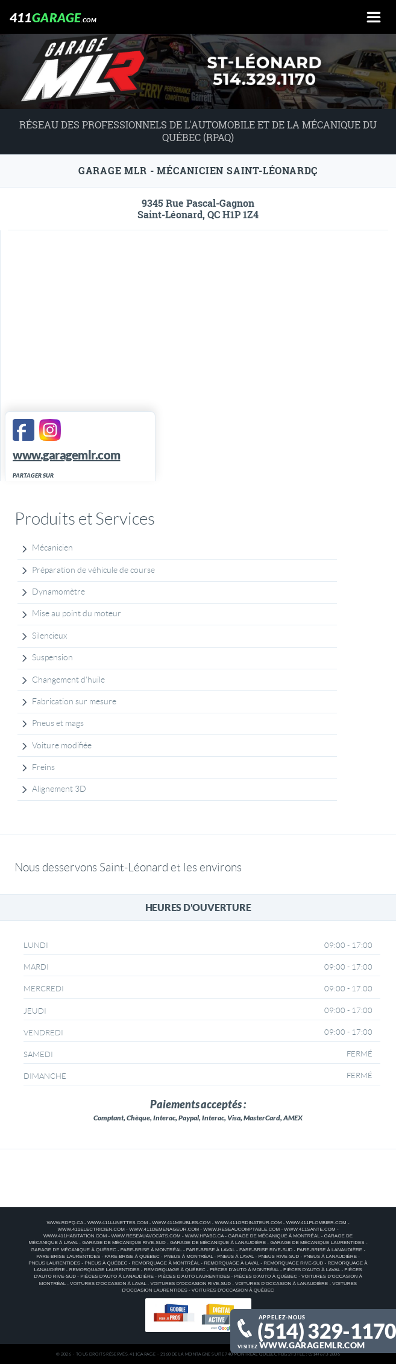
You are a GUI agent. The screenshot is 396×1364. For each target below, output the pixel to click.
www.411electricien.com (91, 1229)
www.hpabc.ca (204, 1236)
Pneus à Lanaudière (330, 1256)
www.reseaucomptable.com (241, 1229)
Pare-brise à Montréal (151, 1249)
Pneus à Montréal (188, 1256)
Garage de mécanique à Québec (73, 1249)
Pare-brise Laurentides (68, 1256)
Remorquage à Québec (175, 1269)
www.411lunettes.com (117, 1222)
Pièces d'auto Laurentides (194, 1276)
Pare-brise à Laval (210, 1249)
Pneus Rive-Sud (278, 1256)
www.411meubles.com (181, 1222)
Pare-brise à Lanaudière (329, 1249)
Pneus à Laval (236, 1256)
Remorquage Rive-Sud (293, 1263)
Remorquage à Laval (231, 1263)
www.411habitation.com (75, 1236)
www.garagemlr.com (312, 1345)
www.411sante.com (309, 1229)
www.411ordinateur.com (248, 1222)
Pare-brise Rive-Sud (265, 1249)
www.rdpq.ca (64, 1222)
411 (53, 17)
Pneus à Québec (105, 1263)
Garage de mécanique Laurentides (317, 1242)
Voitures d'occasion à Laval (108, 1283)
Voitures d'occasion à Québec (233, 1290)
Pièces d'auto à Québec (265, 1276)
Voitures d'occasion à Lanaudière (281, 1283)
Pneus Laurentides (54, 1263)
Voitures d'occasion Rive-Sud (191, 1283)
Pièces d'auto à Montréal (244, 1269)
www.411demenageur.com (164, 1229)
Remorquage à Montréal (165, 1263)
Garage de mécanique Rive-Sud (124, 1242)
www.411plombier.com (316, 1222)
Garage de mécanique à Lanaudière (218, 1242)
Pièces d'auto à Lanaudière (117, 1276)
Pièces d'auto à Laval (311, 1269)
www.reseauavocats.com (145, 1236)
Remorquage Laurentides (104, 1269)
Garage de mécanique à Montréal (273, 1236)
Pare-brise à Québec (131, 1256)
